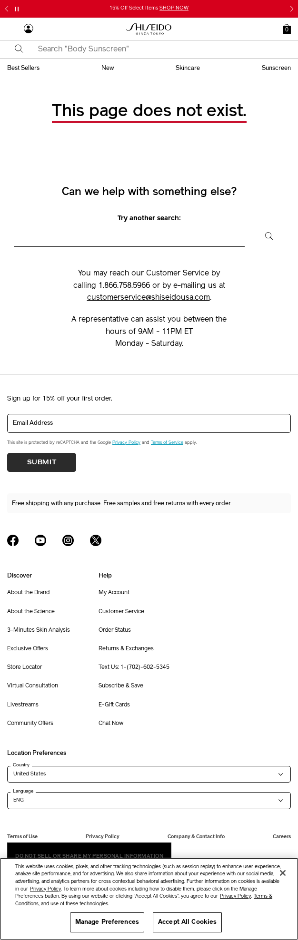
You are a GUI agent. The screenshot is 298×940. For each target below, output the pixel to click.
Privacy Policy (126, 443)
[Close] (282, 872)
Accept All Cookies (187, 922)
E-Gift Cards (114, 705)
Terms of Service (167, 443)
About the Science (31, 612)
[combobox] (157, 49)
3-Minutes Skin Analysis (38, 630)
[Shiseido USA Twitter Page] (95, 540)
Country (21, 765)
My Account (114, 593)
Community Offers (30, 723)
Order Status (115, 630)
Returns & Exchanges (126, 649)
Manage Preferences (107, 922)
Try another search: (149, 218)
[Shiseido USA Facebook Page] (13, 540)
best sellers (23, 68)
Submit (42, 462)
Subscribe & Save (121, 686)
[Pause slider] (16, 9)
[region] (149, 899)
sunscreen (276, 68)
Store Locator (24, 667)
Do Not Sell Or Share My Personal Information (89, 856)
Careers (282, 836)
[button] (287, 29)
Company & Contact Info (196, 836)
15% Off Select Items (149, 8)
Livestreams (23, 705)
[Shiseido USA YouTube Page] (40, 540)
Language (23, 791)
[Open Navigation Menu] (12, 29)
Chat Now (111, 723)
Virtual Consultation (32, 686)
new (107, 68)
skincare (188, 68)
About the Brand (28, 593)
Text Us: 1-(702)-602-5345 (134, 667)
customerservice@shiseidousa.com (148, 298)
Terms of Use (22, 836)
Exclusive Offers (27, 649)
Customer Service (121, 612)
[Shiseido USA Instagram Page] (68, 540)
